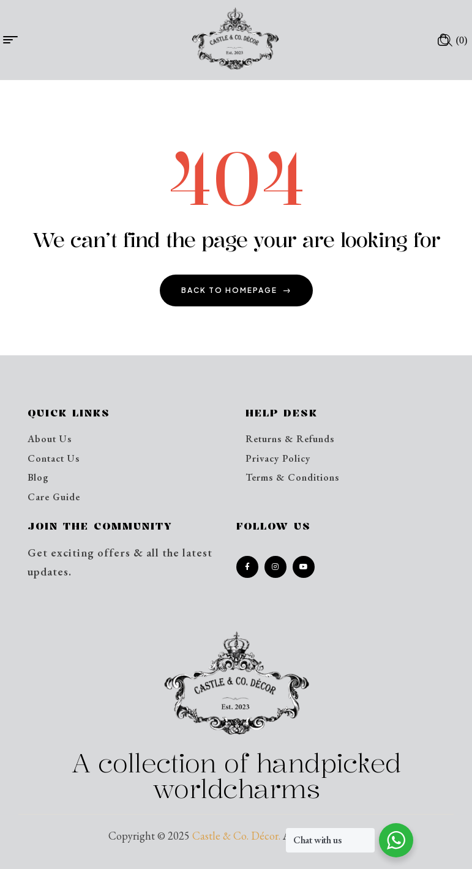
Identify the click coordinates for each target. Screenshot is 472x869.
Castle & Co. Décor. (236, 836)
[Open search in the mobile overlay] (446, 39)
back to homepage (236, 290)
